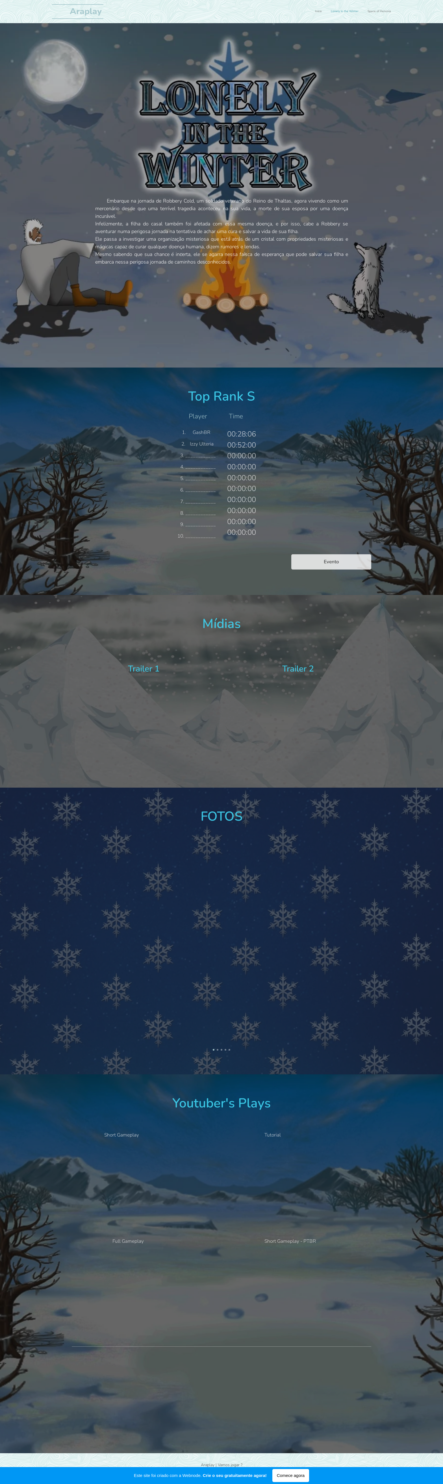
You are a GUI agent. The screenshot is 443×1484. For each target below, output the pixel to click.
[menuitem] (374, 12)
